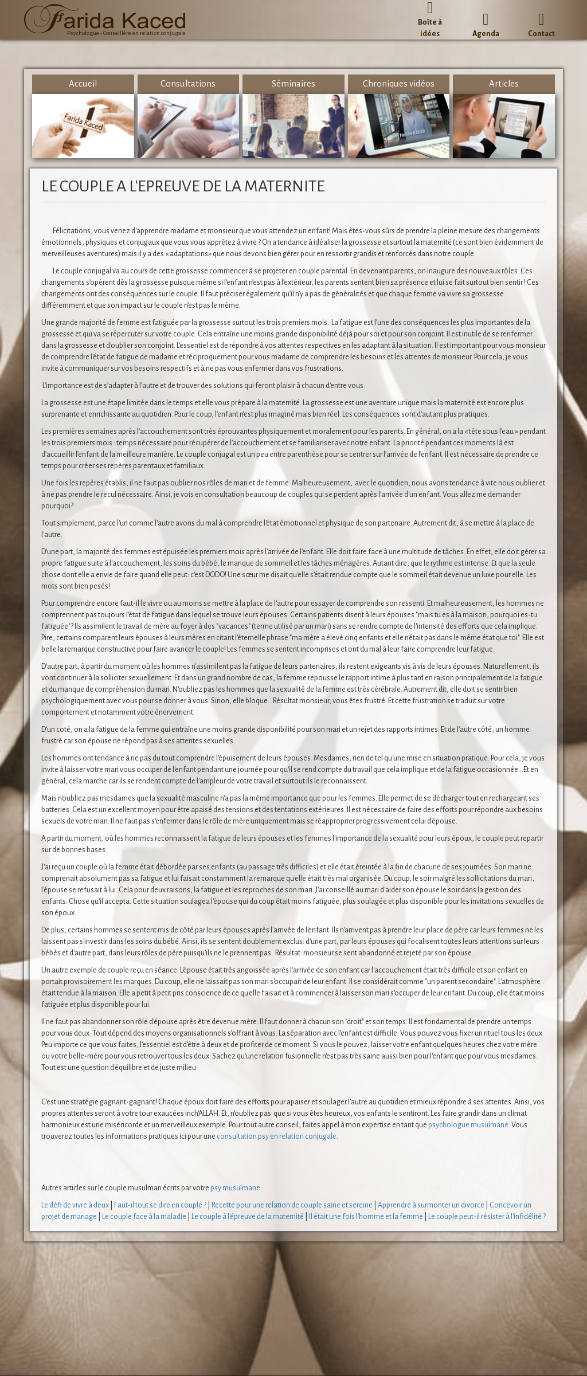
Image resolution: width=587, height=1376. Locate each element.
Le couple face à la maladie (144, 1217)
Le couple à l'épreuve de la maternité (247, 1217)
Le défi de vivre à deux (75, 1205)
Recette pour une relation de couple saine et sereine (292, 1205)
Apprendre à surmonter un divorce (431, 1205)
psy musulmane (235, 1188)
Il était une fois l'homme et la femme (366, 1217)
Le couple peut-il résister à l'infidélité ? (487, 1217)
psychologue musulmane (468, 1125)
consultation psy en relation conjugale (276, 1136)
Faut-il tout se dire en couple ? (160, 1205)
